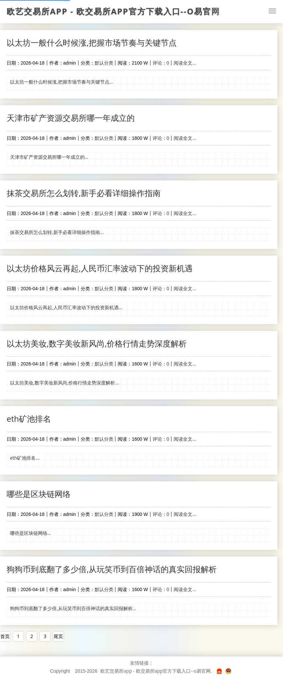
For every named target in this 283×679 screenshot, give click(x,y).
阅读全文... (185, 63)
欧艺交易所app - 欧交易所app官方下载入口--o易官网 (113, 11)
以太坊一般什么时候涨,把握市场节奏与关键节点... (61, 82)
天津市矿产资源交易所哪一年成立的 (71, 117)
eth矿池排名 (29, 418)
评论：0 (161, 63)
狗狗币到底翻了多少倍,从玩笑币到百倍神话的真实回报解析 (112, 569)
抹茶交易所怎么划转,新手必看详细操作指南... (57, 232)
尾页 (58, 636)
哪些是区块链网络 (39, 493)
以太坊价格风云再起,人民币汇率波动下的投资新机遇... (66, 307)
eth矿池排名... (24, 458)
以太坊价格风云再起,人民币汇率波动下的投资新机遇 (100, 268)
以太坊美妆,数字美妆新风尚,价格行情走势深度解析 (97, 343)
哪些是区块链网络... (30, 533)
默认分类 (104, 63)
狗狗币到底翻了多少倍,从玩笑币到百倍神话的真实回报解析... (73, 608)
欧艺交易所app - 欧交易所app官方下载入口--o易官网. (156, 671)
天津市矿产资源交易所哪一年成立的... (49, 157)
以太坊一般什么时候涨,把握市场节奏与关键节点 (92, 42)
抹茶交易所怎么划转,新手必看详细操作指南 (84, 192)
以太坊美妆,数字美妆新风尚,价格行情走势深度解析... (64, 382)
